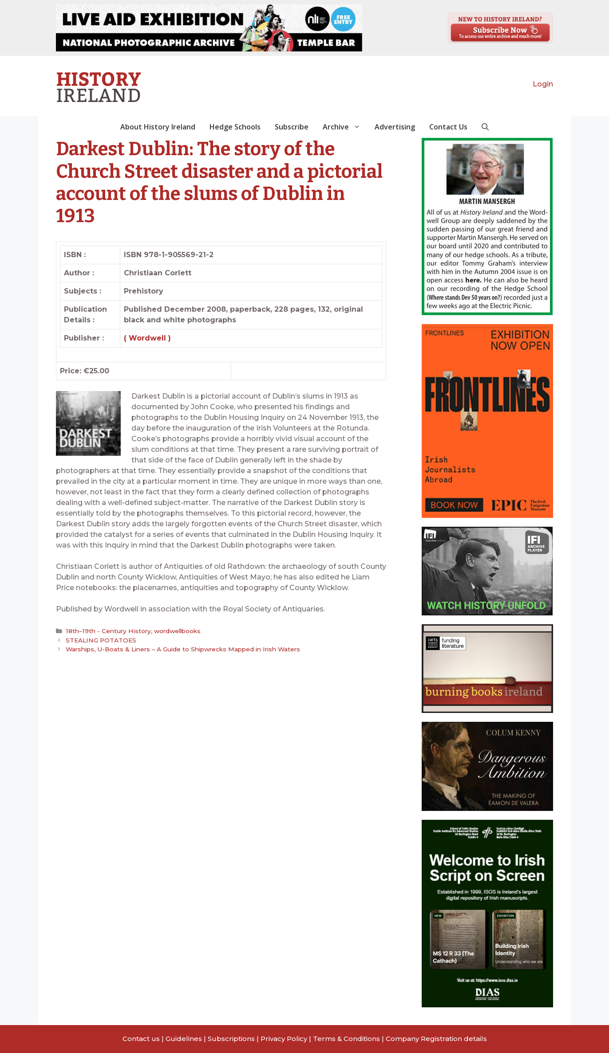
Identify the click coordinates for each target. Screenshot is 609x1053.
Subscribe (291, 127)
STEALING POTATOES (101, 639)
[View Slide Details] (209, 27)
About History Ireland (157, 127)
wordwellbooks (174, 630)
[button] (485, 127)
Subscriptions (231, 1038)
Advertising (395, 127)
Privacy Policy (284, 1038)
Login (543, 84)
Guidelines (184, 1038)
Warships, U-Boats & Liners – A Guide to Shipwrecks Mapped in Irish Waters (183, 649)
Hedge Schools (235, 127)
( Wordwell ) (147, 338)
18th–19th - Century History (107, 630)
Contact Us (448, 127)
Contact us (141, 1038)
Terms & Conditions (346, 1038)
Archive (345, 127)
